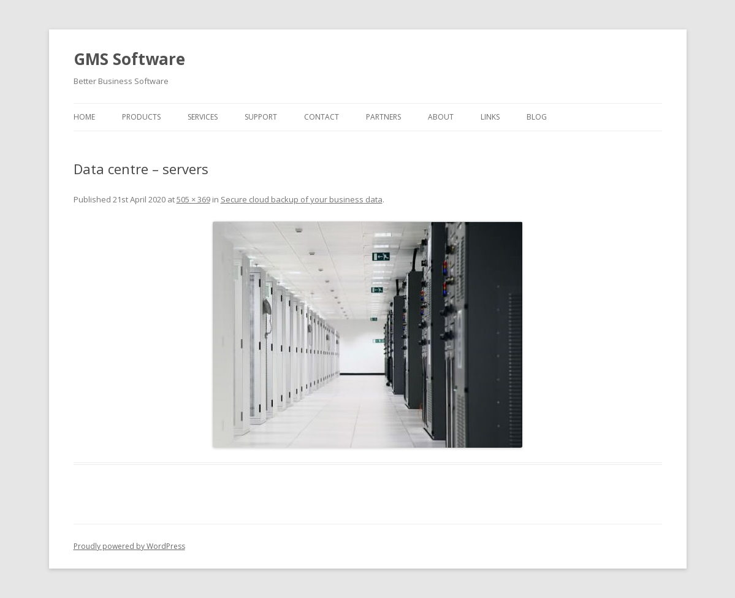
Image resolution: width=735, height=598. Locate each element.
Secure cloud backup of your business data (302, 199)
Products (141, 117)
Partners (383, 117)
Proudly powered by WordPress (129, 546)
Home (84, 117)
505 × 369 (193, 199)
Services (203, 117)
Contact (321, 117)
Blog (537, 117)
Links (490, 117)
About (441, 117)
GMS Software (129, 59)
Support (261, 117)
